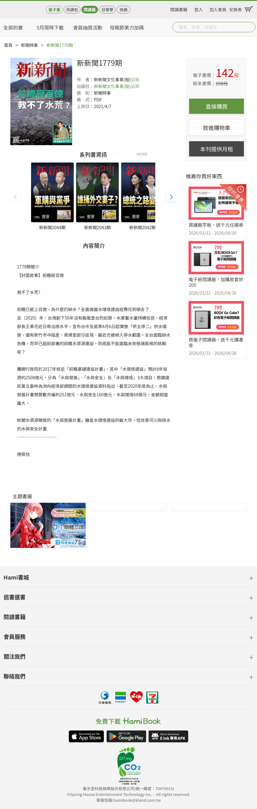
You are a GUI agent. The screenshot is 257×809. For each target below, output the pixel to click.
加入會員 (218, 8)
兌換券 (235, 8)
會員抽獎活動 (87, 27)
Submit (250, 27)
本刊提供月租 (216, 149)
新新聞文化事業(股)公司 (116, 86)
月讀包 (72, 9)
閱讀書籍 (178, 8)
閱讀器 (90, 9)
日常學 (107, 9)
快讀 (123, 9)
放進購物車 (216, 127)
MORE (142, 153)
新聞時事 (29, 45)
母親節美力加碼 (127, 27)
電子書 (54, 9)
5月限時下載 (50, 27)
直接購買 (216, 106)
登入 (198, 8)
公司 (135, 79)
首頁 (8, 45)
